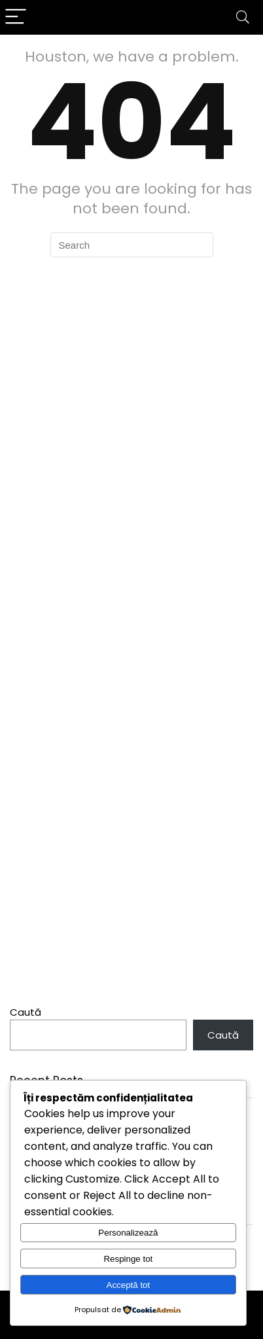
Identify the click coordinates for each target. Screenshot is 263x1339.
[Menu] (15, 17)
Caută (25, 1012)
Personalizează (128, 1233)
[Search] (242, 17)
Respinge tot (127, 1259)
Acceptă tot (128, 1285)
